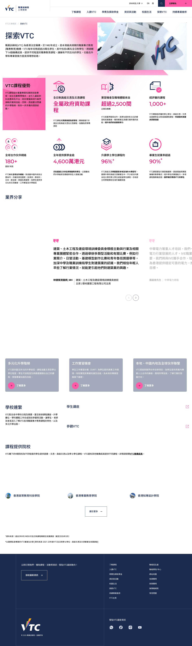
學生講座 (128, 407)
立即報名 (178, 3)
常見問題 (153, 593)
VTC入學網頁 (10, 24)
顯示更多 (96, 511)
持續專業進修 (180, 12)
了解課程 (76, 12)
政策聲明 (153, 584)
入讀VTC (91, 12)
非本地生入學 (136, 3)
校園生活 (146, 12)
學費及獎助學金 (110, 12)
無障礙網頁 (154, 588)
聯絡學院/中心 (155, 569)
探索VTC (162, 12)
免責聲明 (153, 579)
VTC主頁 (113, 598)
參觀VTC (128, 426)
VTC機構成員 (136, 454)
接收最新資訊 (34, 575)
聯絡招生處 (154, 565)
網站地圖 (153, 574)
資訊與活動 (130, 12)
